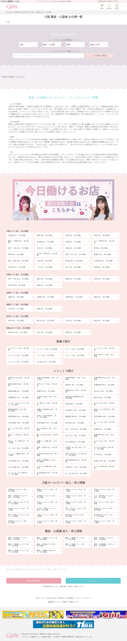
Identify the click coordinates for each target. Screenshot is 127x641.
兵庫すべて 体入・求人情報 (17, 275)
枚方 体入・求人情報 (73, 267)
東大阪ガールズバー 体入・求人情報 (75, 515)
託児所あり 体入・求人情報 (75, 410)
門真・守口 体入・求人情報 (75, 254)
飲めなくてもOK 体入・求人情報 (104, 410)
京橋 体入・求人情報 (73, 242)
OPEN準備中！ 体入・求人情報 (75, 378)
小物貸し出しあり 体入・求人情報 (75, 448)
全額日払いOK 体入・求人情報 (18, 378)
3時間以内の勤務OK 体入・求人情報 (75, 397)
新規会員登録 (34, 581)
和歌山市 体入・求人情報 (17, 332)
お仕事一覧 (28, 569)
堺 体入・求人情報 (101, 248)
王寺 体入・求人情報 (73, 320)
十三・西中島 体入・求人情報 (104, 241)
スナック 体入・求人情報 (74, 349)
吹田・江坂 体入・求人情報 (18, 248)
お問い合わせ (52, 598)
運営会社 (62, 598)
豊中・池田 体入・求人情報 (18, 261)
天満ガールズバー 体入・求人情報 (75, 490)
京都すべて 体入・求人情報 (17, 293)
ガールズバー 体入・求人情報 (18, 349)
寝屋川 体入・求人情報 (102, 254)
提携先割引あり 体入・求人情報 (104, 435)
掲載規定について (54, 602)
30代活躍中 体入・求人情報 (104, 416)
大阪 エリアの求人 (40, 569)
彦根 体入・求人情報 (44, 309)
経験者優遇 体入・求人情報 (18, 391)
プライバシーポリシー (83, 598)
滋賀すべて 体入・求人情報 (17, 304)
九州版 (17, 1)
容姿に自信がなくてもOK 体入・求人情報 (76, 454)
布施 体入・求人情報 (73, 248)
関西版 (10, 1)
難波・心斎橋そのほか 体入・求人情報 (46, 551)
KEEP (102, 6)
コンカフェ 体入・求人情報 (47, 349)
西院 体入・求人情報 (101, 297)
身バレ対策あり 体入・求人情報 (47, 429)
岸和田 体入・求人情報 (16, 267)
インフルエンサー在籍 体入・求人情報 (17, 473)
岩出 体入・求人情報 (44, 332)
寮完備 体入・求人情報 (73, 404)
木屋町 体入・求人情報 (73, 297)
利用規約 (70, 598)
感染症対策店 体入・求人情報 (18, 384)
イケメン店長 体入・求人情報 (104, 467)
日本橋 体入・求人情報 (45, 242)
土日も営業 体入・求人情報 (18, 467)
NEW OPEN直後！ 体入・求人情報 (47, 378)
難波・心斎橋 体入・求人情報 (18, 241)
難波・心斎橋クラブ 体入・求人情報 (47, 545)
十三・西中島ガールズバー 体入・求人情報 (104, 496)
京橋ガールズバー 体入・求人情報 (75, 496)
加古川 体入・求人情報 (16, 285)
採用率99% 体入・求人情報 (18, 416)
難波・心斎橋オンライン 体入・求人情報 (18, 551)
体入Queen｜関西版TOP (14, 569)
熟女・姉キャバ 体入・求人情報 (104, 355)
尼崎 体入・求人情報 (73, 279)
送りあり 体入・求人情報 (103, 391)
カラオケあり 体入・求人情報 (104, 441)
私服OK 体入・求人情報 (46, 391)
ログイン (93, 581)
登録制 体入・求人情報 (102, 429)
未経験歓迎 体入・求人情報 (104, 385)
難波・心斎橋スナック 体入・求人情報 (74, 538)
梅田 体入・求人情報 (44, 235)
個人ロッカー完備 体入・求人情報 (18, 441)
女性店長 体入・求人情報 (74, 423)
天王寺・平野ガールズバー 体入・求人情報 (47, 509)
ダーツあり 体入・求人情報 (18, 448)
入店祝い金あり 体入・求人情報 (47, 397)
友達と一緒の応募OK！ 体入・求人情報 (46, 416)
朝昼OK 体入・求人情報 (74, 385)
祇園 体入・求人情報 (16, 297)
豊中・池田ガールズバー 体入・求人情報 (18, 515)
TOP (37, 598)
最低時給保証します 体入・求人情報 (18, 410)
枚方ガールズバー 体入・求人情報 (75, 522)
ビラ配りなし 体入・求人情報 (47, 403)
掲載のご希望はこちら (71, 602)
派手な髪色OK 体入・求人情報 (76, 460)
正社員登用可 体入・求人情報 (47, 473)
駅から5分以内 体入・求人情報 (47, 435)
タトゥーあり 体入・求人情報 (104, 422)
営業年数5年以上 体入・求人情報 (104, 378)
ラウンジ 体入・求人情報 (74, 355)
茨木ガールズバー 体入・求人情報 (47, 503)
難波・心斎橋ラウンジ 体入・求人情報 (74, 545)
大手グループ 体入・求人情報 (47, 384)
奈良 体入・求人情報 (16, 320)
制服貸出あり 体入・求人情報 (75, 391)
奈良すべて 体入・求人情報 (17, 316)
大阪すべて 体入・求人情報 (17, 231)
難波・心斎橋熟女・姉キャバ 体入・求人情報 (104, 545)
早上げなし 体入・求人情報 (75, 435)
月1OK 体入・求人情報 (102, 454)
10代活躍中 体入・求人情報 (47, 423)
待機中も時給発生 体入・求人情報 (47, 410)
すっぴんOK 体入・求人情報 (76, 473)
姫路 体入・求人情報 (44, 285)
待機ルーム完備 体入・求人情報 (47, 441)
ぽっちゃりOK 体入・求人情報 (18, 429)
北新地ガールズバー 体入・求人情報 (18, 490)
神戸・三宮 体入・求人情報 (18, 279)
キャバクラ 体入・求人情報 (18, 355)
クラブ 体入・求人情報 (45, 355)
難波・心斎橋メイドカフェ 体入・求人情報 (104, 538)
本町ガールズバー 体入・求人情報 (104, 490)
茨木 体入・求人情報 (44, 248)
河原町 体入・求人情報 (45, 297)
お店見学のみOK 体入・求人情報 (47, 454)
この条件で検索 (102, 55)
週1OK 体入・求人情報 (102, 397)
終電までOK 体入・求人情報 (104, 461)
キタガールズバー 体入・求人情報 (47, 522)
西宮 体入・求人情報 (44, 279)
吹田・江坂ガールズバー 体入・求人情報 (18, 503)
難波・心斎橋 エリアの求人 (57, 569)
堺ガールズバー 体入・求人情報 (104, 503)
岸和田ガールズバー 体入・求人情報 (18, 522)
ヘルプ (42, 598)
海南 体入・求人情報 (73, 332)
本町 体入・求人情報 (101, 235)
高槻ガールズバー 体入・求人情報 (104, 522)
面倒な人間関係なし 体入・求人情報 (47, 460)
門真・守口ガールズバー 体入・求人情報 (75, 509)
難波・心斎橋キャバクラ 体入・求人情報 (18, 545)
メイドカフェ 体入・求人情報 (104, 349)
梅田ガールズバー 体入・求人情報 (47, 490)
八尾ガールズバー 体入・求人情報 (47, 515)
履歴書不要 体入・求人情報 (75, 416)
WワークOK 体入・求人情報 (75, 429)
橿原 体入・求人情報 (101, 320)
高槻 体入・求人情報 (101, 267)
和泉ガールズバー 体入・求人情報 (18, 509)
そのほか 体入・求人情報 (46, 362)
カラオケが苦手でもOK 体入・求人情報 (104, 448)
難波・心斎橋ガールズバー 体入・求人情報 (18, 496)
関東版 (3, 1)
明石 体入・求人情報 (101, 279)
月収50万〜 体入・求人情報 (75, 467)
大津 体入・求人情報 (16, 309)
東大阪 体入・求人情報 (73, 261)
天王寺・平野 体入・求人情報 (47, 254)
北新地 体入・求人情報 (16, 235)
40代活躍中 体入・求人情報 (18, 423)
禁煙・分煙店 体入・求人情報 (47, 448)
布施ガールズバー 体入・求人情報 (75, 503)
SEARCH (109, 6)
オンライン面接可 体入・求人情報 (18, 454)
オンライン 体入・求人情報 (18, 362)
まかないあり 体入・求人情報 (104, 403)
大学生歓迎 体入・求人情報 (18, 461)
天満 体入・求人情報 (73, 235)
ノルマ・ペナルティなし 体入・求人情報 (18, 403)
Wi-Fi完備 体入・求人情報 (75, 442)
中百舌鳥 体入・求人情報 (103, 261)
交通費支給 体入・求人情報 (18, 397)
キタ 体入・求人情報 (44, 267)
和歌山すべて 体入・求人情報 (18, 328)
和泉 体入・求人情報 (16, 254)
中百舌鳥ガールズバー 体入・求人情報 (103, 515)
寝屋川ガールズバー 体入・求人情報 (104, 509)
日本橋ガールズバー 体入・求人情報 (47, 496)
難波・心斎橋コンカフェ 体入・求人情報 (47, 538)
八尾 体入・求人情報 (44, 261)
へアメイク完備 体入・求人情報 (47, 467)
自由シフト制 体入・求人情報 (18, 435)
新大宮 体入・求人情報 (45, 320)
